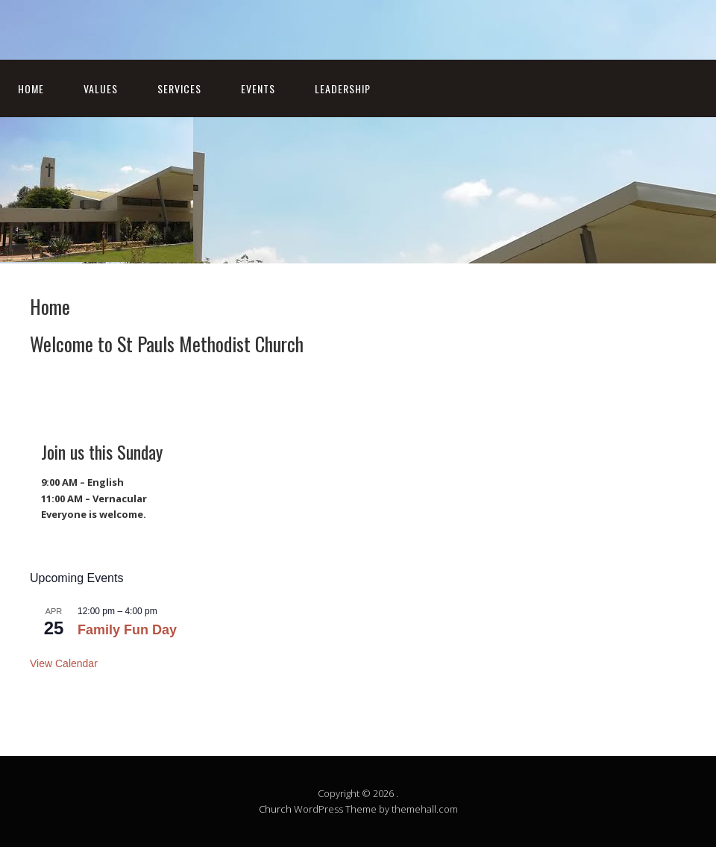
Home (31, 88)
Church (275, 809)
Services (179, 88)
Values (101, 88)
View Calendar (64, 663)
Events (258, 88)
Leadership (343, 88)
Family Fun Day (127, 629)
